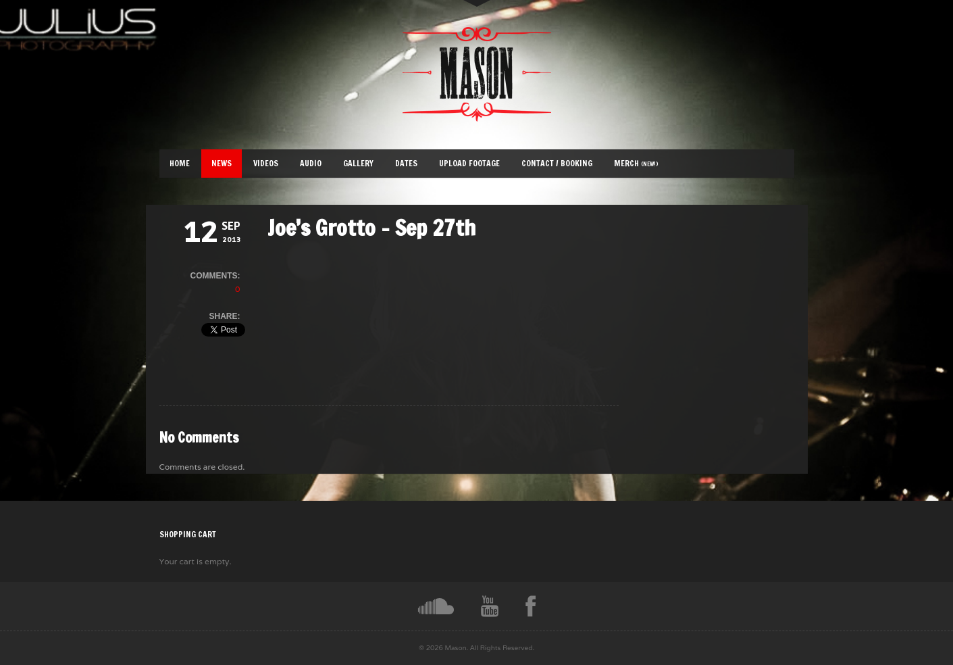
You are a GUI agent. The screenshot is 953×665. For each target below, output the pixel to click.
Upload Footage (469, 163)
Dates (406, 163)
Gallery (358, 163)
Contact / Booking (556, 163)
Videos (265, 163)
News (221, 163)
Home (180, 163)
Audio (310, 163)
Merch (636, 163)
